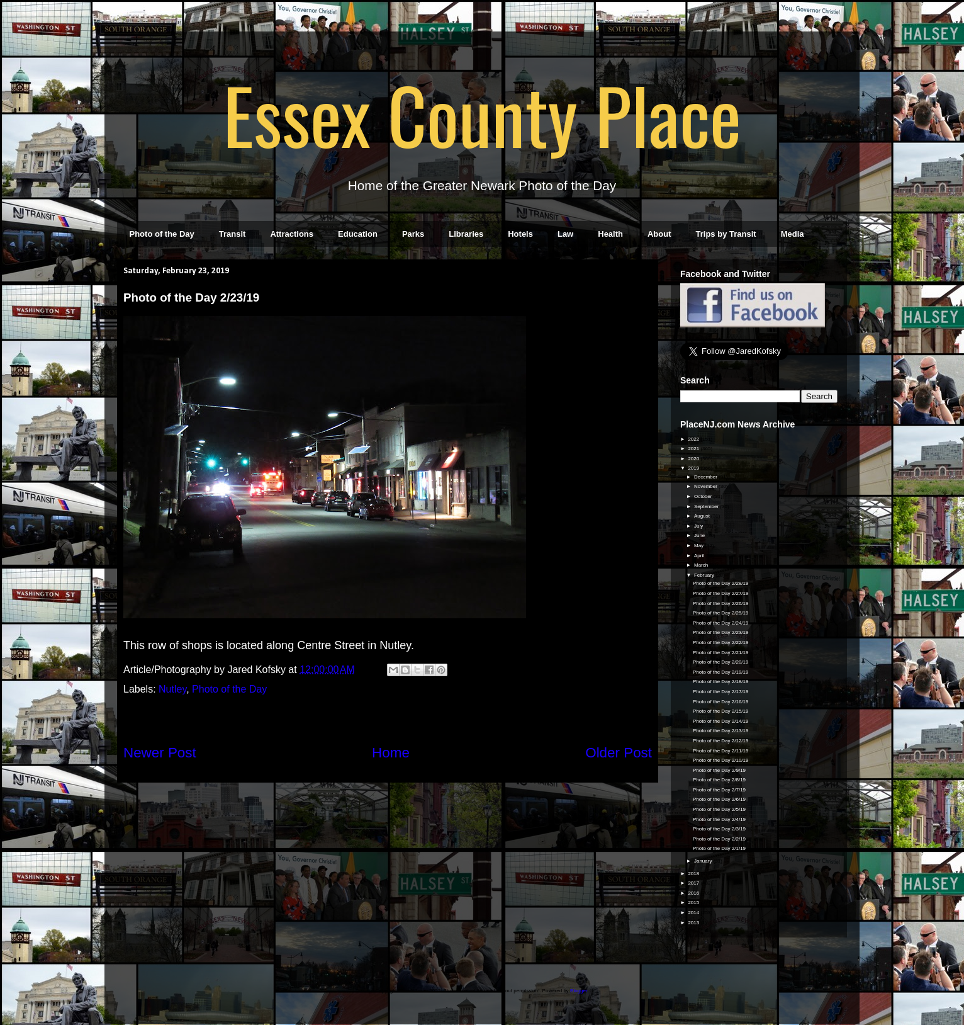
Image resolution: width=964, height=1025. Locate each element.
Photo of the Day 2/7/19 (719, 790)
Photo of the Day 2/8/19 (719, 780)
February (704, 575)
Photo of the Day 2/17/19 (721, 691)
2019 (694, 468)
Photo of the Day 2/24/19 (721, 623)
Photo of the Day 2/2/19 (719, 839)
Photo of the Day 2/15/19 (721, 711)
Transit (232, 234)
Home (391, 753)
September (707, 506)
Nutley (172, 689)
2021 (694, 448)
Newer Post (159, 753)
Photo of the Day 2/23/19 (721, 632)
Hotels (520, 234)
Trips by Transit (726, 234)
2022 (694, 439)
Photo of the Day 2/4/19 (719, 819)
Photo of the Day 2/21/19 (721, 652)
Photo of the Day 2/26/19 (721, 603)
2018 (694, 873)
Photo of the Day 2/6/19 (719, 799)
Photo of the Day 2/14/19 (721, 721)
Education (358, 234)
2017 (694, 883)
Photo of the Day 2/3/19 (719, 829)
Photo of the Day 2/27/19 (721, 593)
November (706, 486)
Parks (413, 234)
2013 (694, 923)
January (704, 861)
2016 (694, 893)
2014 (694, 912)
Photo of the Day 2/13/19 (721, 730)
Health (610, 234)
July (699, 526)
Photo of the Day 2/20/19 (721, 662)
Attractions (291, 234)
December (706, 477)
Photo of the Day (162, 234)
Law (565, 234)
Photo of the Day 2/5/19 (719, 809)
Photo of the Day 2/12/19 (721, 741)
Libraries (466, 234)
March (701, 565)
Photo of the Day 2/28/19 (721, 583)
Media (792, 234)
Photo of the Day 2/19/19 (721, 672)
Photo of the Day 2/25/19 (721, 613)
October (704, 496)
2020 (694, 459)
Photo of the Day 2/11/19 (721, 751)
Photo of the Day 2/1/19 (719, 848)
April (699, 555)
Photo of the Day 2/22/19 (721, 642)
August (702, 516)
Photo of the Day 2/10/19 (721, 760)
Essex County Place (482, 114)
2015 (694, 902)
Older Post (618, 753)
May (699, 545)
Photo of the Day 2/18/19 (721, 681)
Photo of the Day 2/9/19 (719, 770)
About (659, 234)
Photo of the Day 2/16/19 (721, 702)
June (700, 535)
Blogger (578, 991)
